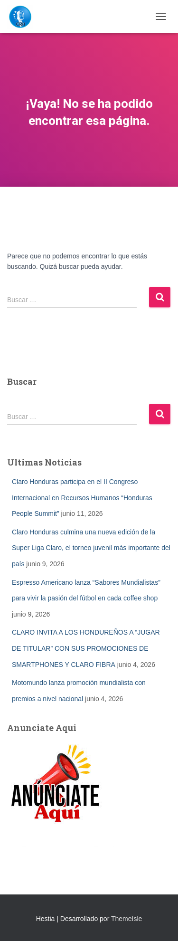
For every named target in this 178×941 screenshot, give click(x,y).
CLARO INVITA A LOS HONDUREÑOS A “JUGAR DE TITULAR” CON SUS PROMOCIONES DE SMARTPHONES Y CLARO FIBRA (86, 648)
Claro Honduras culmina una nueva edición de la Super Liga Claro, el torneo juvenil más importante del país (91, 548)
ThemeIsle (126, 918)
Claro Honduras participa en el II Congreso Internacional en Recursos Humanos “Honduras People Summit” (82, 497)
